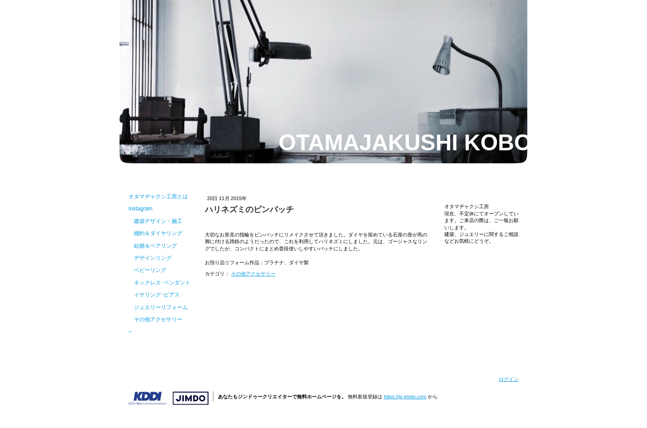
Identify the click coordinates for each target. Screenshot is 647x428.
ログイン (508, 379)
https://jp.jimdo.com (405, 396)
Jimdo (168, 398)
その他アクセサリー (253, 273)
